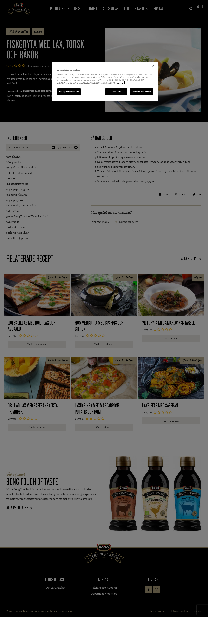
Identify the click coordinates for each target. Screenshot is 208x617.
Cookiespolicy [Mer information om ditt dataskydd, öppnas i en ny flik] (118, 83)
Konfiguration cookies (69, 91)
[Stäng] (153, 65)
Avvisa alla (116, 91)
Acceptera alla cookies (141, 91)
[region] (105, 81)
